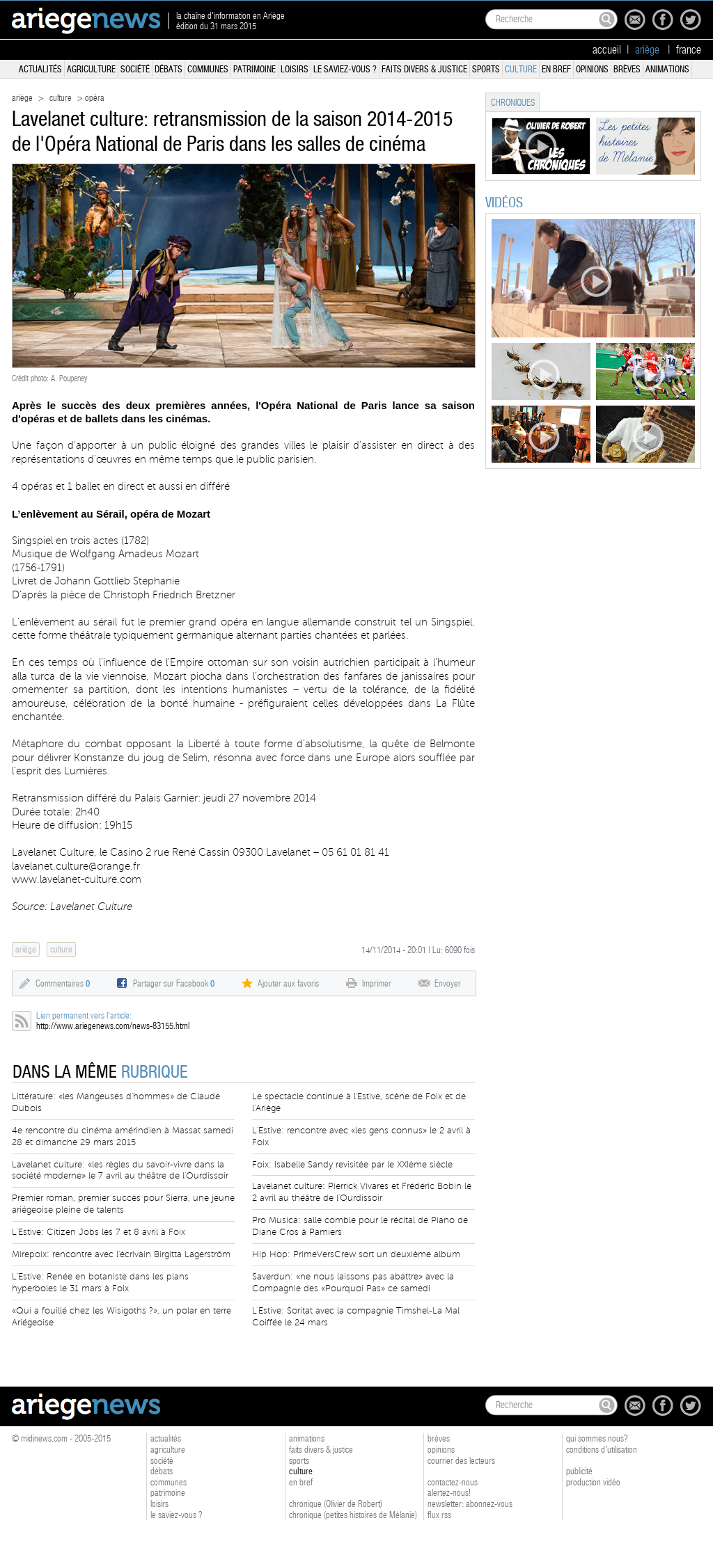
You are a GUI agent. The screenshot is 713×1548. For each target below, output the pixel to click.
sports (486, 69)
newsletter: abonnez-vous (470, 1504)
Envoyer (447, 983)
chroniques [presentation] (513, 102)
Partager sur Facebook (173, 983)
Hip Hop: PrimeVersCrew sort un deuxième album (356, 1254)
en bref (556, 69)
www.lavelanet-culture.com (76, 879)
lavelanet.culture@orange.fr (76, 866)
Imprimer (376, 983)
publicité (579, 1471)
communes (207, 69)
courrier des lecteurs (461, 1460)
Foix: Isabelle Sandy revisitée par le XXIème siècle (352, 1165)
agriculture (91, 69)
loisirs (294, 69)
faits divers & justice (424, 69)
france (688, 50)
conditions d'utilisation (601, 1449)
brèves (627, 69)
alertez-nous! (449, 1492)
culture (521, 69)
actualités (40, 69)
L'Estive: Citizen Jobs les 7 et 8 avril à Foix (98, 1232)
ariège (22, 98)
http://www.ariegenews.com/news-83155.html (112, 1026)
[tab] (512, 102)
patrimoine (254, 69)
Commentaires (63, 983)
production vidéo (593, 1482)
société (135, 69)
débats (168, 69)
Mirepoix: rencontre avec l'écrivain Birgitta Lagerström (121, 1254)
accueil (607, 50)
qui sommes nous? (597, 1438)
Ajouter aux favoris (288, 983)
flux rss (439, 1515)
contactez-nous (453, 1482)
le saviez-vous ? (345, 69)
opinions (592, 69)
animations (667, 69)
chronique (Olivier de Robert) (335, 1504)
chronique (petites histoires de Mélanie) (353, 1515)
